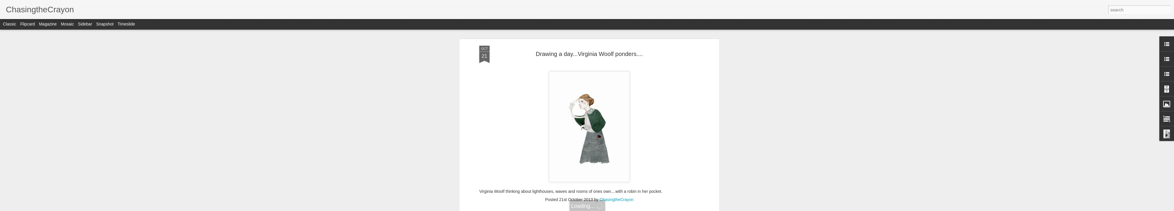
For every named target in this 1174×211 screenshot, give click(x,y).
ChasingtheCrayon (617, 199)
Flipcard (27, 24)
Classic (9, 24)
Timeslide (126, 24)
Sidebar (85, 24)
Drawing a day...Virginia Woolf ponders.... (589, 54)
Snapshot (105, 24)
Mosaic (67, 24)
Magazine (48, 24)
